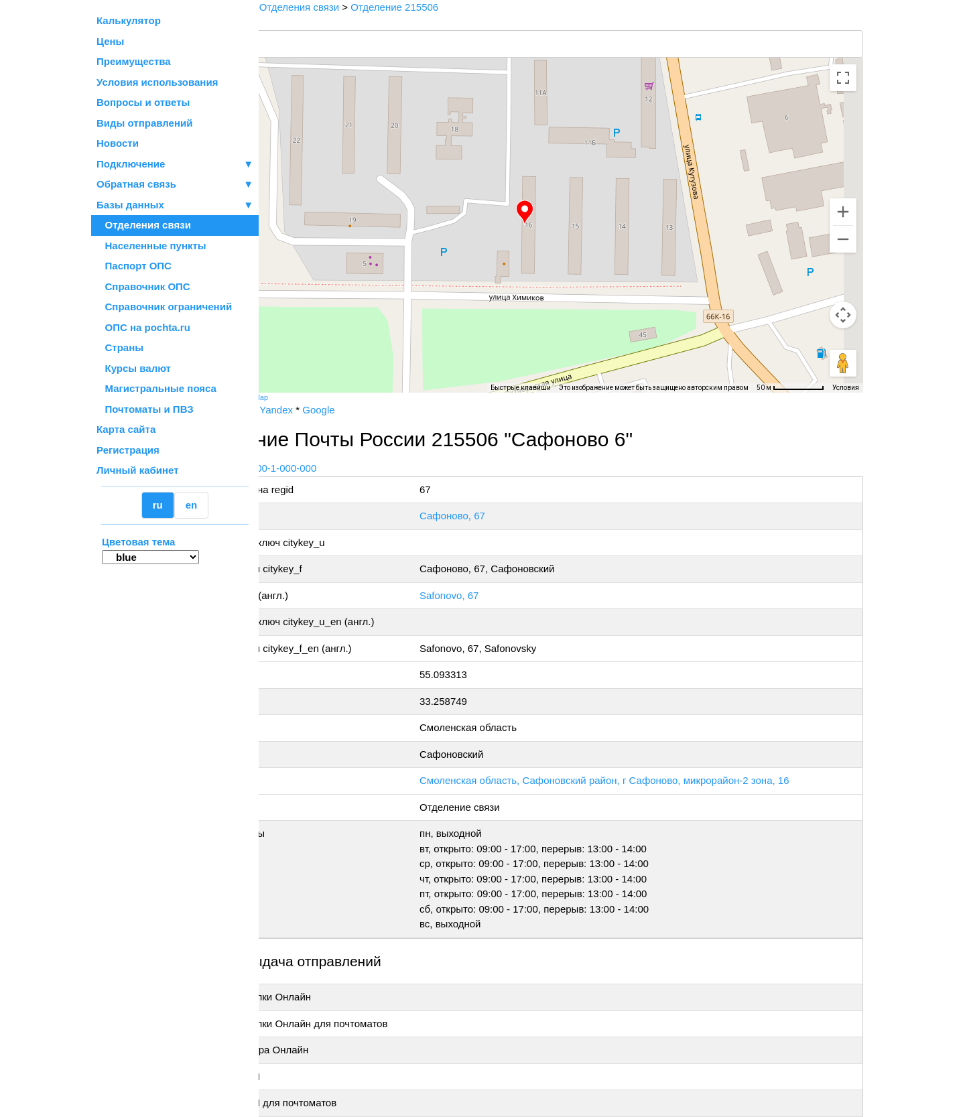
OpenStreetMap (326, 397)
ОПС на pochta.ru (143, 327)
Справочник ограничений (164, 306)
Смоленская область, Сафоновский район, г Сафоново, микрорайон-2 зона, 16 (659, 780)
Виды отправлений (144, 123)
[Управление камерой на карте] (843, 315)
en (192, 505)
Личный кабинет (137, 470)
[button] (566, 212)
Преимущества (133, 61)
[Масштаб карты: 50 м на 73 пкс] (790, 388)
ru (158, 505)
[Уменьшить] (843, 239)
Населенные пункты (151, 245)
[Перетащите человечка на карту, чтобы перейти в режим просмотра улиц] (843, 363)
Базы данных (130, 204)
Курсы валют (133, 368)
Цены (110, 41)
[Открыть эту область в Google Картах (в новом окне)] (295, 384)
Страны (119, 347)
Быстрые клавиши (521, 387)
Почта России (301, 409)
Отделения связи (143, 225)
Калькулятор (128, 20)
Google (401, 409)
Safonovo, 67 (503, 595)
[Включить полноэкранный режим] (843, 77)
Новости (117, 143)
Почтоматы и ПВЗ (145, 409)
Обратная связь (174, 184)
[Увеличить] (843, 211)
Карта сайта (125, 429)
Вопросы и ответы (143, 102)
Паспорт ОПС (134, 265)
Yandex (359, 409)
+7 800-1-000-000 (360, 468)
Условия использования (157, 82)
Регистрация (127, 450)
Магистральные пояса (156, 388)
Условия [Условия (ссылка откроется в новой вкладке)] (845, 387)
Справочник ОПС (143, 286)
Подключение (174, 164)
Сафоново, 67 (507, 515)
